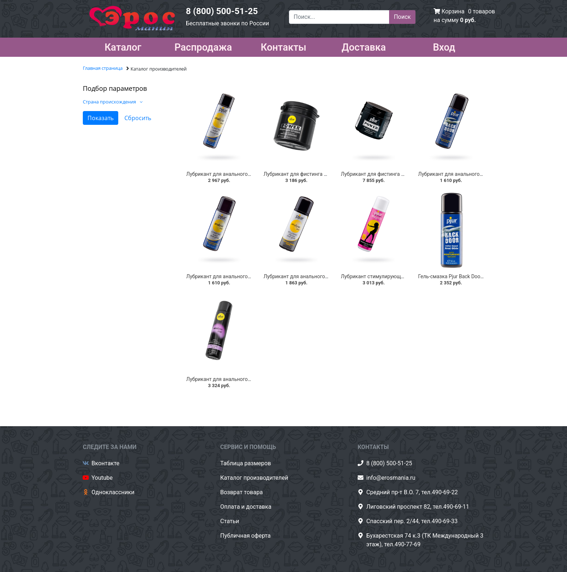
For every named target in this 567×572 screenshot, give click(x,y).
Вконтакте (105, 463)
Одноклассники (113, 492)
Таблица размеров (245, 463)
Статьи (229, 521)
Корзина (453, 11)
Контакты (283, 46)
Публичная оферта (245, 535)
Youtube (102, 477)
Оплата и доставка (245, 506)
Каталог (123, 46)
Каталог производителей (254, 477)
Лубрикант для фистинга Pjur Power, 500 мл (392, 174)
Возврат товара (241, 492)
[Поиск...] (339, 17)
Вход (444, 46)
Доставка (364, 46)
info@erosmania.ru (390, 477)
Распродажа (203, 46)
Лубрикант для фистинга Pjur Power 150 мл (315, 174)
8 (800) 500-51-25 (222, 11)
